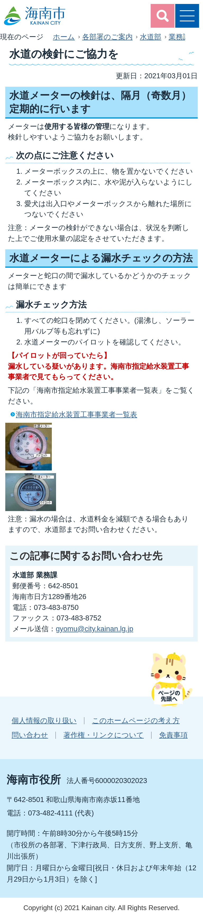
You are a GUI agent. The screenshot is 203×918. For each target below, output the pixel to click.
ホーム (64, 37)
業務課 (179, 37)
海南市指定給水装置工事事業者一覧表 (76, 414)
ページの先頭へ (171, 679)
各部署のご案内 (107, 37)
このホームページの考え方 (136, 720)
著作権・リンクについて (103, 735)
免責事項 (173, 735)
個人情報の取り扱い (44, 720)
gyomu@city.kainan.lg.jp (94, 629)
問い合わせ (30, 735)
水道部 (150, 37)
